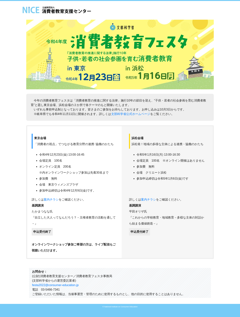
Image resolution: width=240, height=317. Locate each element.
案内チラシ (51, 199)
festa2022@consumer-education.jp (55, 285)
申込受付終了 (42, 231)
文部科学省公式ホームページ (130, 114)
